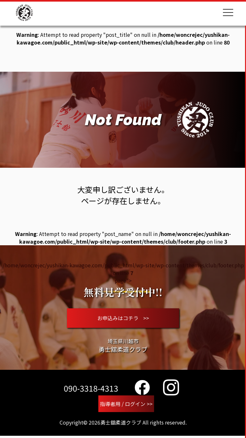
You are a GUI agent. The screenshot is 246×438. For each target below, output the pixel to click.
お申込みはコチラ (123, 319)
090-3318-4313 (91, 389)
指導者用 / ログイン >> (126, 406)
